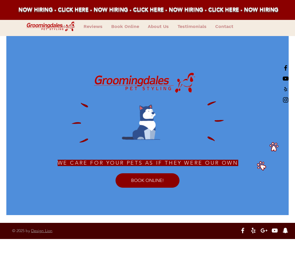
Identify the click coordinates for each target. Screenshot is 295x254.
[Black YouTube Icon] (285, 78)
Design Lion (41, 230)
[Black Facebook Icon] (285, 68)
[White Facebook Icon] (242, 230)
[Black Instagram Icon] (285, 100)
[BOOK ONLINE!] (147, 180)
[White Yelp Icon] (253, 230)
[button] (192, 26)
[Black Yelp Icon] (285, 89)
